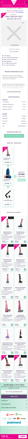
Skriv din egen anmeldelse (14, 136)
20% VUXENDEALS (20, 12)
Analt (15, 8)
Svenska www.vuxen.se (14, 432)
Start (7, 8)
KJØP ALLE (21, 180)
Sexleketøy (11, 8)
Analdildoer (19, 8)
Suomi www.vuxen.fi (14, 433)
